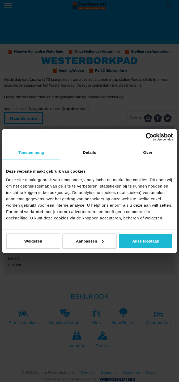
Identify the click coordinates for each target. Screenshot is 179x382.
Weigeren (33, 241)
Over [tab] (147, 152)
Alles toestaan (145, 241)
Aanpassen (90, 241)
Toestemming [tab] (31, 152)
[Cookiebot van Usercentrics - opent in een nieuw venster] (149, 137)
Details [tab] (89, 152)
